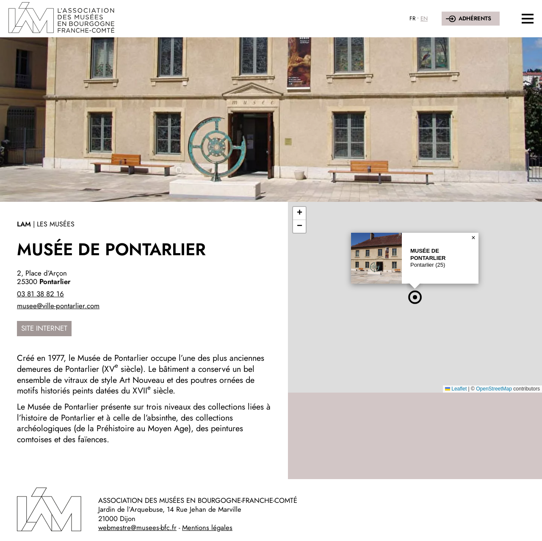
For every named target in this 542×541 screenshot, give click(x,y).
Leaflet (456, 389)
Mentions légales (207, 527)
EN (424, 18)
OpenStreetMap (494, 389)
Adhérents (475, 18)
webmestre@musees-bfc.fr (137, 527)
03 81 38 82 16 (40, 294)
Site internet (44, 328)
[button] (415, 297)
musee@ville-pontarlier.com (58, 306)
